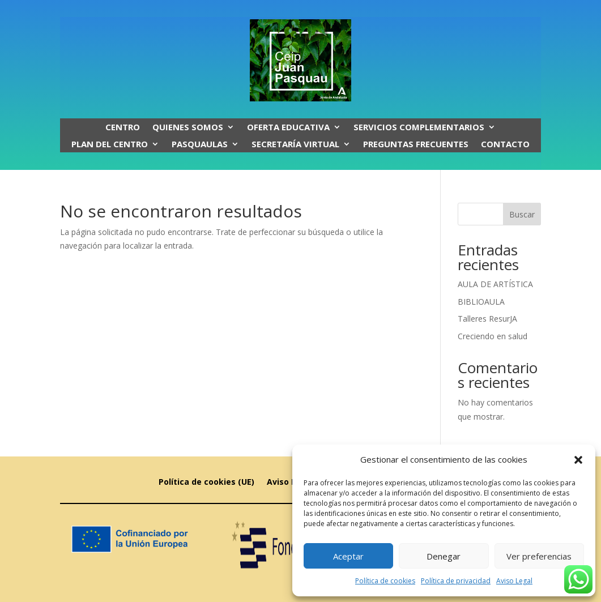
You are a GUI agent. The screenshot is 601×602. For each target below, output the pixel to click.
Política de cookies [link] (385, 581)
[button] (578, 460)
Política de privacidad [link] (456, 581)
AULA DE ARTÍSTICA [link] (495, 284)
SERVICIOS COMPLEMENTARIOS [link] (418, 128)
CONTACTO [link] (505, 145)
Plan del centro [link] (109, 145)
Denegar (444, 556)
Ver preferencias (539, 556)
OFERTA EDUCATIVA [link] (288, 128)
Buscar (522, 214)
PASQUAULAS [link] (200, 145)
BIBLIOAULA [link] (481, 301)
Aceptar (348, 556)
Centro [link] (122, 128)
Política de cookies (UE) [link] (206, 482)
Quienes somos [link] (187, 128)
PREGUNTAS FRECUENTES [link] (415, 145)
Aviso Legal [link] (514, 581)
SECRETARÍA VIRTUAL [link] (295, 145)
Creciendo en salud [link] (492, 336)
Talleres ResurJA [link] (487, 318)
